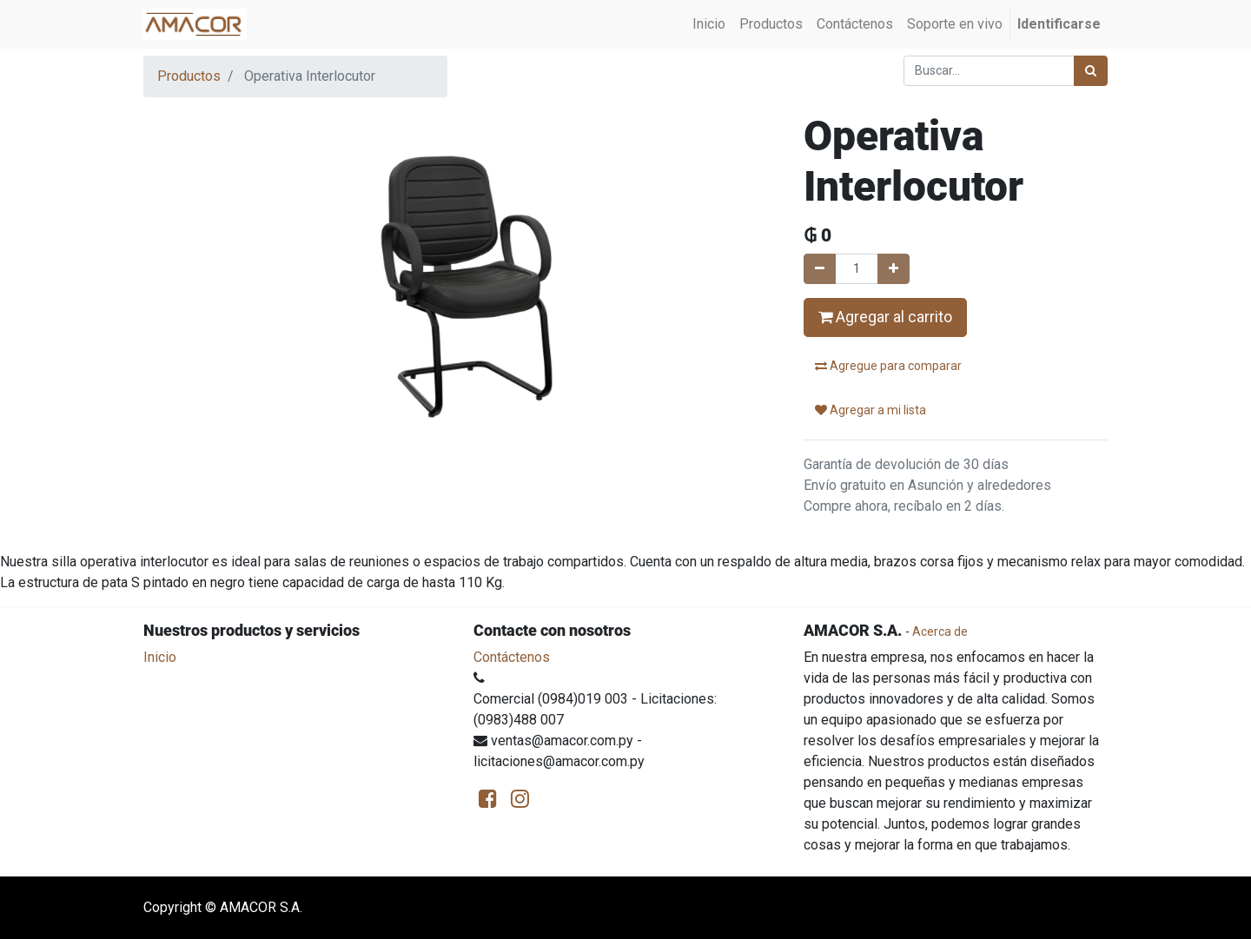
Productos (189, 76)
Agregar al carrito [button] (885, 317)
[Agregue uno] (893, 269)
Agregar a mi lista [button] (870, 410)
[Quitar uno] (820, 269)
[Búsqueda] (1091, 71)
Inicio (159, 657)
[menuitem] (708, 24)
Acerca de (940, 631)
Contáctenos (511, 657)
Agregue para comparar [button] (888, 366)
